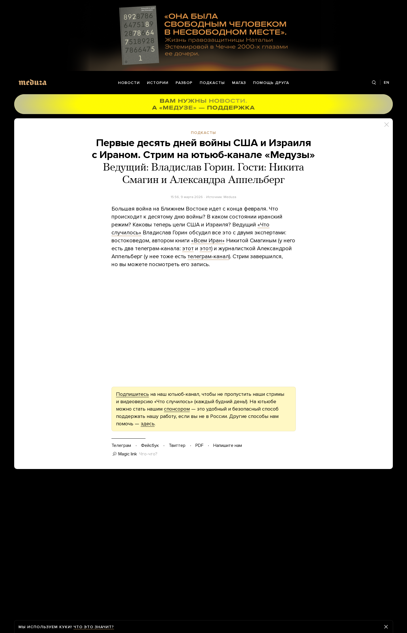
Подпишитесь (132, 394)
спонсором (177, 409)
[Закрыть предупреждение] (386, 627)
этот (188, 248)
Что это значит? (93, 626)
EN (386, 82)
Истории (157, 82)
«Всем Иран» (208, 240)
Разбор (184, 82)
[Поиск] (373, 82)
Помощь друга (271, 82)
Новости (129, 82)
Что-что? (148, 454)
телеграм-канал (208, 256)
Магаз (239, 82)
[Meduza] (32, 82)
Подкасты (212, 82)
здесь (148, 423)
